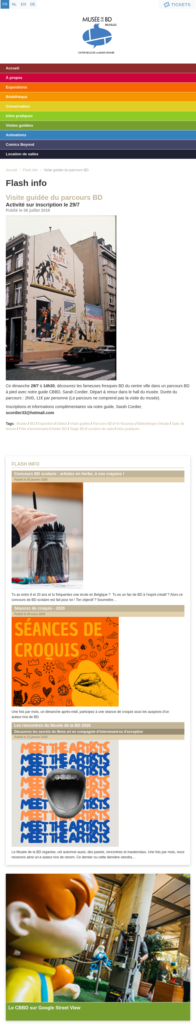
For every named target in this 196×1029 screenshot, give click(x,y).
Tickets (176, 5)
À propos (14, 77)
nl (14, 4)
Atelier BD (59, 429)
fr (4, 4)
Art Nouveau (125, 424)
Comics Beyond (20, 144)
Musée (22, 424)
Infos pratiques (19, 116)
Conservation (18, 106)
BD (32, 424)
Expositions (16, 87)
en (23, 4)
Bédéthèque (16, 97)
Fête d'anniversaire (34, 429)
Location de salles (22, 154)
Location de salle (101, 429)
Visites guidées (19, 125)
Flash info (30, 170)
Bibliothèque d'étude (153, 424)
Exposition (46, 424)
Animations (16, 135)
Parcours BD (103, 424)
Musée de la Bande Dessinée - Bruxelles (98, 30)
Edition (61, 424)
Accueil (12, 68)
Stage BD (77, 429)
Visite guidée (80, 424)
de (32, 4)
